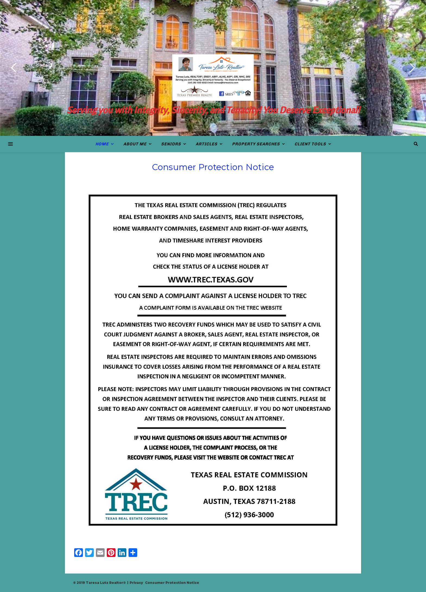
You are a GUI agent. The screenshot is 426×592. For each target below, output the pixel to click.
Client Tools (310, 144)
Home (102, 144)
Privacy (136, 583)
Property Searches (256, 144)
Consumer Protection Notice (172, 583)
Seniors (171, 144)
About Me (134, 144)
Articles (206, 144)
